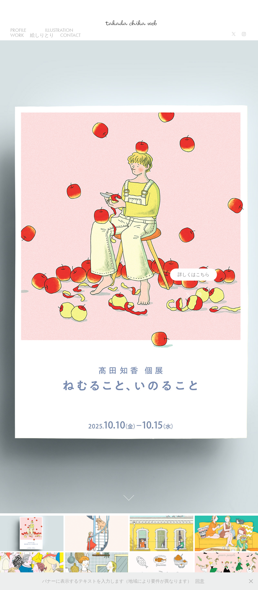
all (35, 30)
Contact (70, 35)
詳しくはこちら (193, 274)
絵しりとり (42, 35)
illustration (59, 30)
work (17, 35)
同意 (199, 581)
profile (18, 30)
